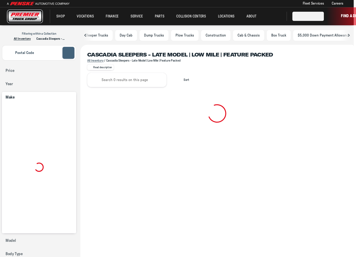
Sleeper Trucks (96, 36)
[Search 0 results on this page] (127, 81)
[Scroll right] (349, 36)
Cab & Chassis (248, 36)
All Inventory (95, 61)
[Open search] (277, 16)
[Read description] (100, 68)
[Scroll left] (85, 36)
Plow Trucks (184, 36)
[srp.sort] (184, 81)
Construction (216, 36)
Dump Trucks (154, 36)
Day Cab (126, 36)
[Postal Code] (32, 52)
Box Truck (278, 36)
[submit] (68, 53)
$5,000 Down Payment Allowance (324, 36)
